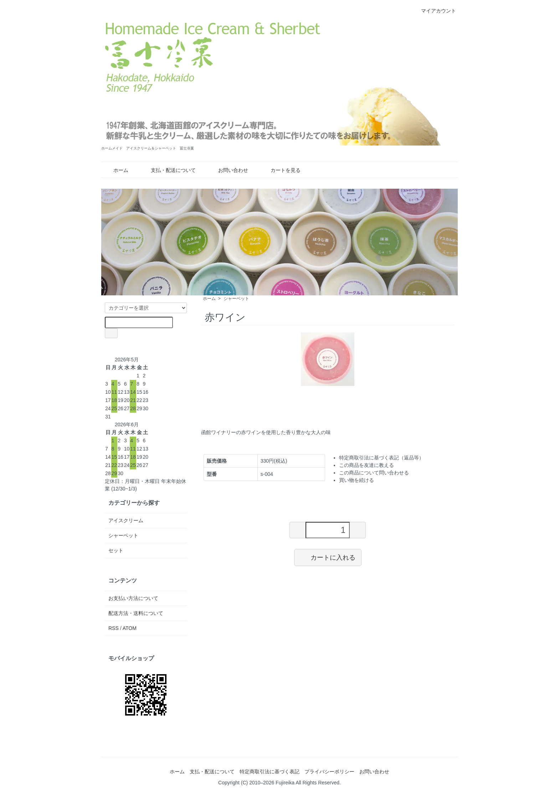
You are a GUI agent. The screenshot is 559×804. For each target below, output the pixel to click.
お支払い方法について (133, 598)
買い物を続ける (356, 480)
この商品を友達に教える (366, 465)
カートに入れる (327, 557)
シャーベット (236, 298)
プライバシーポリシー (329, 771)
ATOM (130, 628)
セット (115, 550)
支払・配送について (168, 170)
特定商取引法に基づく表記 (269, 771)
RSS (113, 628)
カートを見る (280, 170)
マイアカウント (435, 11)
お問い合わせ (228, 170)
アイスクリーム (125, 520)
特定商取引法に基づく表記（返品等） (381, 457)
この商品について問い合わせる (374, 472)
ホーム (115, 170)
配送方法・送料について (135, 613)
